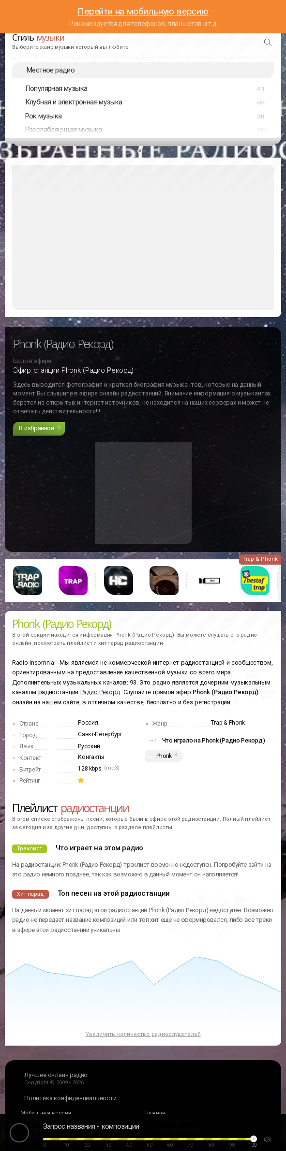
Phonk (164, 756)
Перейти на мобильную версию (143, 11)
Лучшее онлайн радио (56, 1074)
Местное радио (51, 70)
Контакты (91, 757)
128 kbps (90, 768)
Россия (88, 722)
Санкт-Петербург (100, 734)
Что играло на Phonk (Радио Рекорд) (213, 740)
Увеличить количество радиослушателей (143, 1034)
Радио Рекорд (100, 692)
